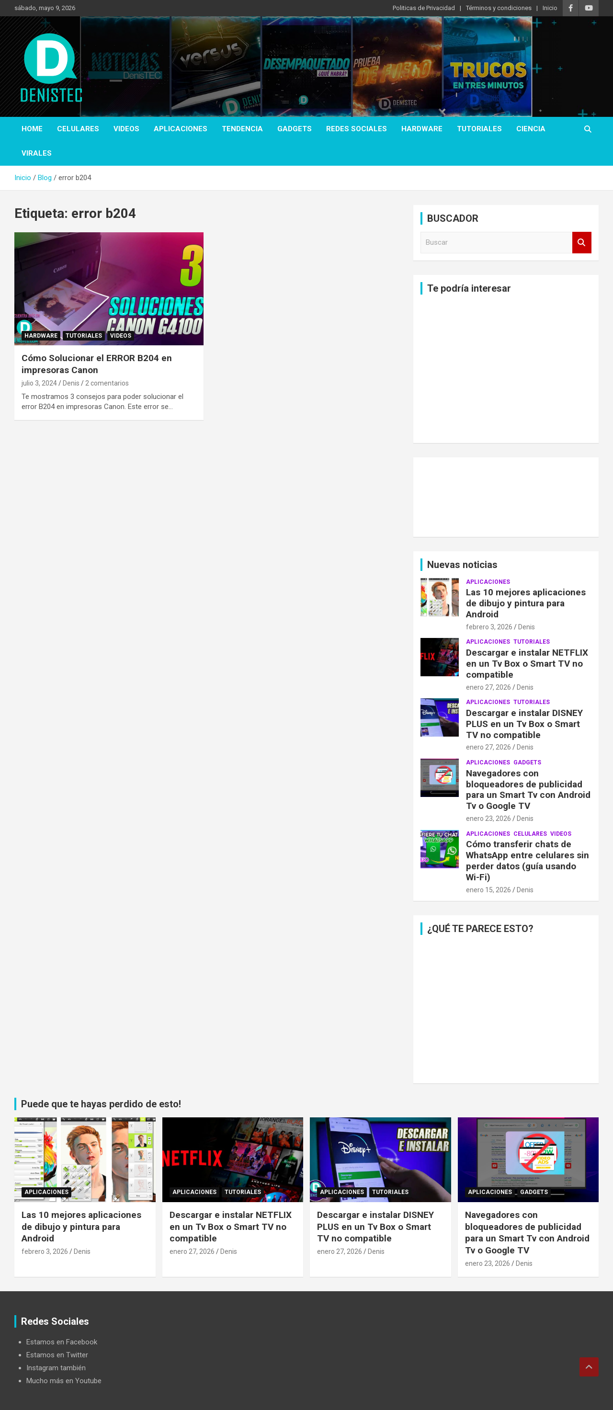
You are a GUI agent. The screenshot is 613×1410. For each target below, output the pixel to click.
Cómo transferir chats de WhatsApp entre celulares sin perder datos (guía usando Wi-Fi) (527, 860)
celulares (78, 129)
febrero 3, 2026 (489, 627)
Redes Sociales (356, 129)
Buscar (581, 242)
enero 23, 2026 (488, 818)
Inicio (550, 7)
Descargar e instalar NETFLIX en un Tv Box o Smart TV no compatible (527, 663)
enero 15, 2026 (488, 890)
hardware (422, 129)
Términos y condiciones (499, 7)
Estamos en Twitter (57, 1355)
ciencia (530, 129)
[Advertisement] (505, 369)
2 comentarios (107, 383)
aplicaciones (180, 129)
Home (32, 129)
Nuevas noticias (462, 564)
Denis (71, 383)
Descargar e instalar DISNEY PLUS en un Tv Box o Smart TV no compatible (524, 723)
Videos (126, 129)
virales (37, 153)
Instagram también (56, 1368)
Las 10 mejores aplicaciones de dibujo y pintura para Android (526, 603)
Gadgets (294, 129)
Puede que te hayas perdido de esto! (101, 1104)
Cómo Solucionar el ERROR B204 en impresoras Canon (97, 363)
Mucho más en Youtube (64, 1380)
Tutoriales (479, 129)
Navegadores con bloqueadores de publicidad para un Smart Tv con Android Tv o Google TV (528, 789)
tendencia (242, 129)
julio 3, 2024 (39, 383)
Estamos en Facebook (61, 1342)
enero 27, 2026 (488, 687)
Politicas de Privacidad (424, 7)
